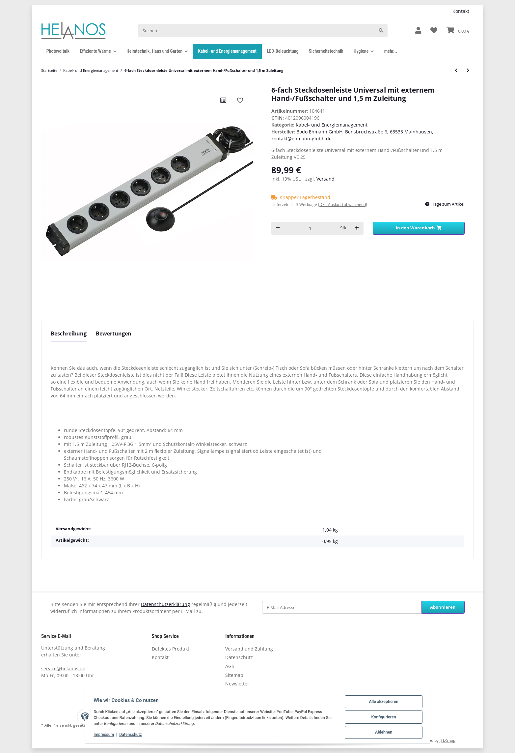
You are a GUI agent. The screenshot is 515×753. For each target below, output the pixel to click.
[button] (418, 31)
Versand (325, 179)
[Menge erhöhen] (356, 228)
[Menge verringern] (277, 228)
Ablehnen (383, 732)
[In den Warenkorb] (419, 228)
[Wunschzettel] (434, 31)
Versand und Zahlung (249, 649)
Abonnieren (443, 607)
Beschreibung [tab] (69, 333)
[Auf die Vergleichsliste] (223, 100)
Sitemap (234, 675)
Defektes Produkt (170, 649)
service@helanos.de (63, 668)
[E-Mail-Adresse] (342, 607)
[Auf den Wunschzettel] (240, 100)
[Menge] (310, 228)
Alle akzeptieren (382, 702)
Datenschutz (239, 657)
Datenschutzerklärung (165, 604)
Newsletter (237, 684)
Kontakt (460, 11)
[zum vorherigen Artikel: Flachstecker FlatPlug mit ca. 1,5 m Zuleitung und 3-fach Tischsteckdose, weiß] (456, 70)
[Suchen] (256, 30)
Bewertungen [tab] (113, 333)
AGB (229, 666)
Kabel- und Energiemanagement (331, 125)
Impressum (104, 735)
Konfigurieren (383, 717)
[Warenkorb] (458, 30)
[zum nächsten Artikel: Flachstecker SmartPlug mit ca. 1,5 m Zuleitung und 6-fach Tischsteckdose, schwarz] (468, 70)
